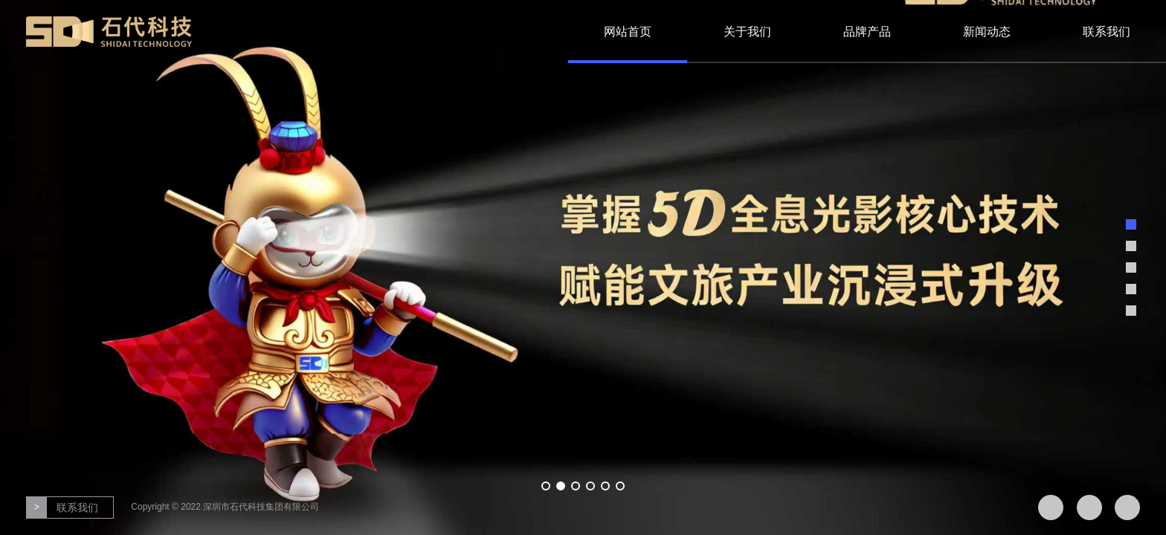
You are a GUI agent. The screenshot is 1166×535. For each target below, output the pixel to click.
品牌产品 (867, 31)
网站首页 (627, 31)
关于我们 (747, 31)
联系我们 (1106, 31)
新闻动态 (987, 31)
